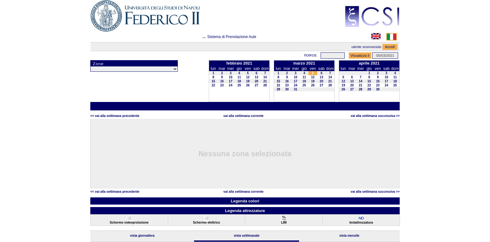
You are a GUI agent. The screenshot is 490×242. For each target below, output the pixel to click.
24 (230, 85)
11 (239, 77)
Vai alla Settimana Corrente (243, 116)
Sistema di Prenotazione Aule (231, 37)
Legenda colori (245, 201)
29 (278, 89)
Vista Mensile (349, 235)
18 (239, 81)
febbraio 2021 (239, 63)
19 (248, 81)
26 (248, 85)
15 (213, 81)
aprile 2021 (369, 63)
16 (222, 81)
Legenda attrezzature (245, 210)
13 (256, 77)
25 (239, 85)
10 (230, 77)
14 (265, 77)
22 (213, 85)
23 (222, 85)
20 (256, 81)
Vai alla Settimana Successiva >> (375, 116)
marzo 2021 (304, 63)
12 (248, 77)
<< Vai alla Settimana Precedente (114, 116)
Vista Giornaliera (142, 235)
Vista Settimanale (247, 235)
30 (287, 89)
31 (295, 89)
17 (230, 81)
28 (265, 85)
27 (256, 85)
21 (265, 81)
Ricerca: (310, 55)
